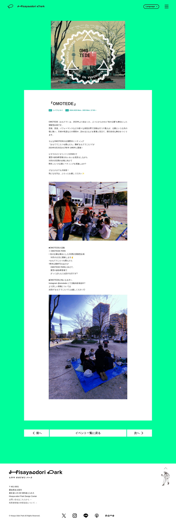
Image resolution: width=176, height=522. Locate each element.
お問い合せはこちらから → (20, 499)
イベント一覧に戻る (88, 433)
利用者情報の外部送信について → (23, 503)
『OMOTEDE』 (63, 103)
